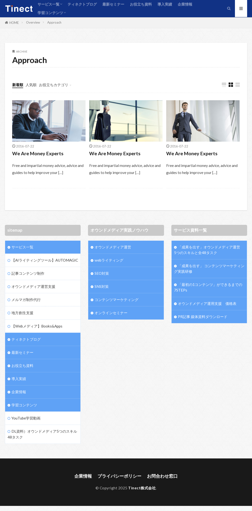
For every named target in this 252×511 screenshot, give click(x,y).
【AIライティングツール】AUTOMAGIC (44, 260)
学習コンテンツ (50, 12)
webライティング (109, 260)
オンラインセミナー (111, 312)
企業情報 (185, 4)
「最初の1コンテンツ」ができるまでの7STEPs (208, 287)
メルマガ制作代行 (26, 299)
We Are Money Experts (37, 153)
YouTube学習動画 (25, 418)
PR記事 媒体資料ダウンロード (202, 316)
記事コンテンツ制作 (27, 273)
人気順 (31, 84)
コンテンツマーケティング (116, 299)
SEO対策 (102, 273)
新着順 (17, 84)
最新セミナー (113, 4)
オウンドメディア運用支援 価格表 (207, 303)
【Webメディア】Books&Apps (36, 326)
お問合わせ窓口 (162, 476)
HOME (14, 23)
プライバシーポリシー (119, 476)
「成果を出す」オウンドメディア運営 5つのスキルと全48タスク (209, 250)
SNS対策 (102, 286)
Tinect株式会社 (142, 488)
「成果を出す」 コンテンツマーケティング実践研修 (209, 269)
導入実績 (164, 4)
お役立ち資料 (141, 4)
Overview (33, 22)
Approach (54, 22)
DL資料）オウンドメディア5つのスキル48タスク (42, 434)
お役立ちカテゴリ (53, 84)
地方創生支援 (22, 312)
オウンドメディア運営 (113, 247)
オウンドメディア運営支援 (33, 286)
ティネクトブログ (82, 4)
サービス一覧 (48, 4)
